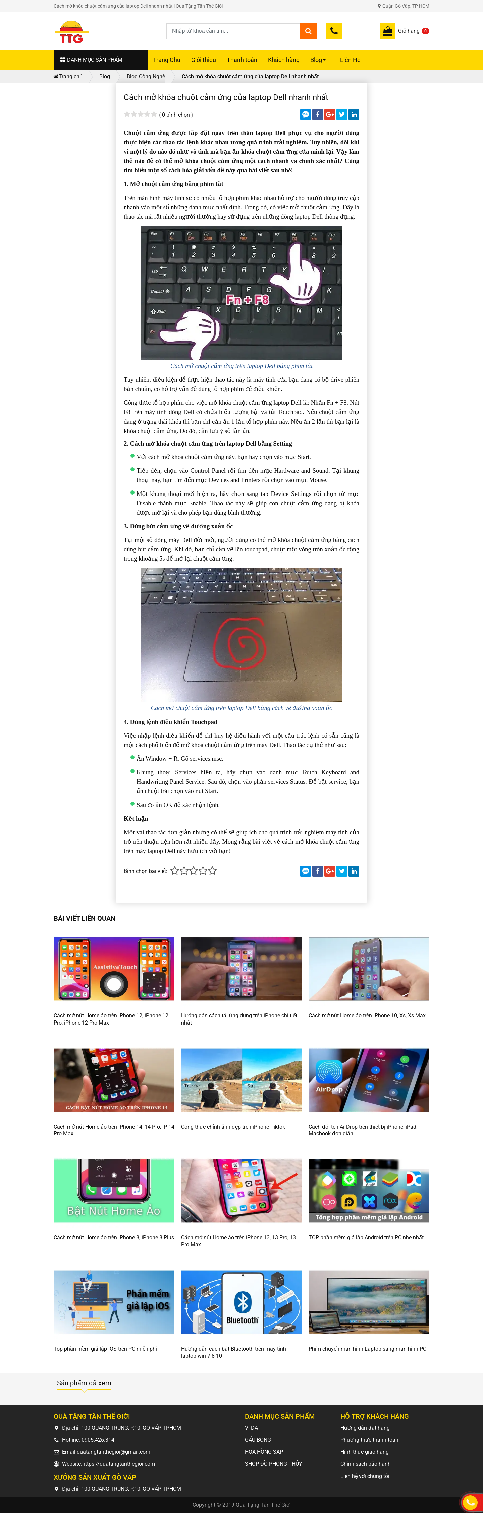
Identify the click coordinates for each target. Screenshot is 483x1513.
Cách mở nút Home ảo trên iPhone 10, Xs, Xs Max (367, 1015)
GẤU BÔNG (258, 1440)
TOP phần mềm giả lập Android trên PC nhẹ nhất (366, 1237)
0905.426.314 (98, 1440)
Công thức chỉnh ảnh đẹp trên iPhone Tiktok (233, 1127)
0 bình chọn (176, 114)
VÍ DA (251, 1428)
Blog (319, 63)
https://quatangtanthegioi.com (118, 1464)
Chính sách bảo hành (365, 1464)
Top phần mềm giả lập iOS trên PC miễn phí (105, 1349)
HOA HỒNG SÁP (264, 1452)
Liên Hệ (350, 60)
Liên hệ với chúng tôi (364, 1476)
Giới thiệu (203, 60)
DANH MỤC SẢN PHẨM (91, 60)
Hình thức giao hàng (364, 1452)
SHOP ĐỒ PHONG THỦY (273, 1464)
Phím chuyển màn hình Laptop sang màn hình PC (367, 1349)
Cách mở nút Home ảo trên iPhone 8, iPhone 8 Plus (114, 1237)
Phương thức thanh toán (369, 1440)
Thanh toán (242, 60)
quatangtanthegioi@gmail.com (113, 1452)
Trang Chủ (166, 60)
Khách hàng (284, 60)
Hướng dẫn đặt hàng (365, 1428)
